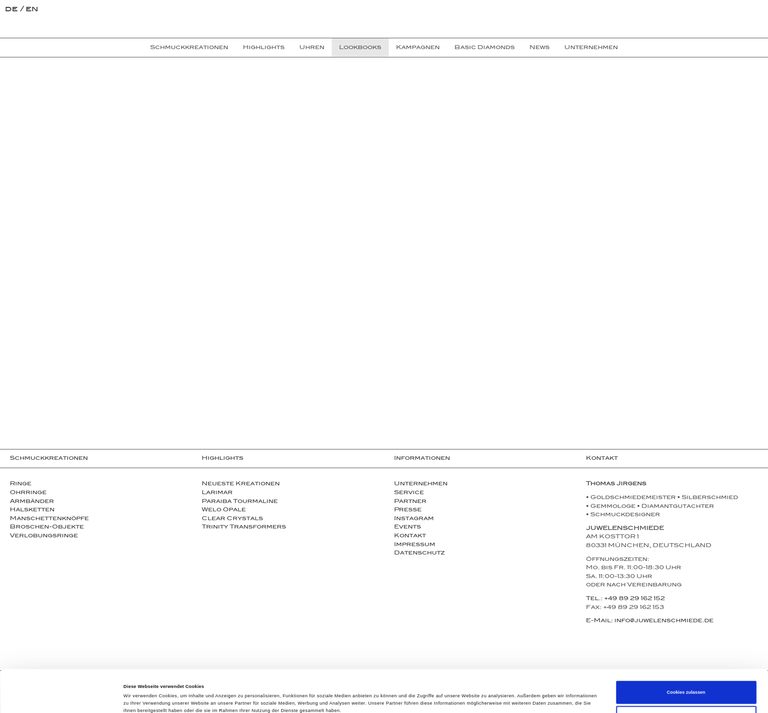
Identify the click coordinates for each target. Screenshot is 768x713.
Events (407, 527)
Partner (410, 502)
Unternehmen (421, 484)
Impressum (414, 545)
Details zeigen (412, 696)
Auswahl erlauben (686, 677)
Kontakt (410, 536)
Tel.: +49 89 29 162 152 (625, 599)
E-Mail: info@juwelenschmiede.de (650, 621)
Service (409, 493)
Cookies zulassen (686, 652)
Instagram (414, 519)
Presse (408, 510)
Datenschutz (419, 553)
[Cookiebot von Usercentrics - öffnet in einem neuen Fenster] (63, 696)
